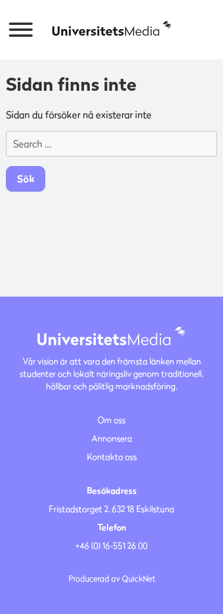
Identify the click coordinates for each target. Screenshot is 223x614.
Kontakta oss (112, 456)
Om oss (111, 420)
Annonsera (112, 438)
